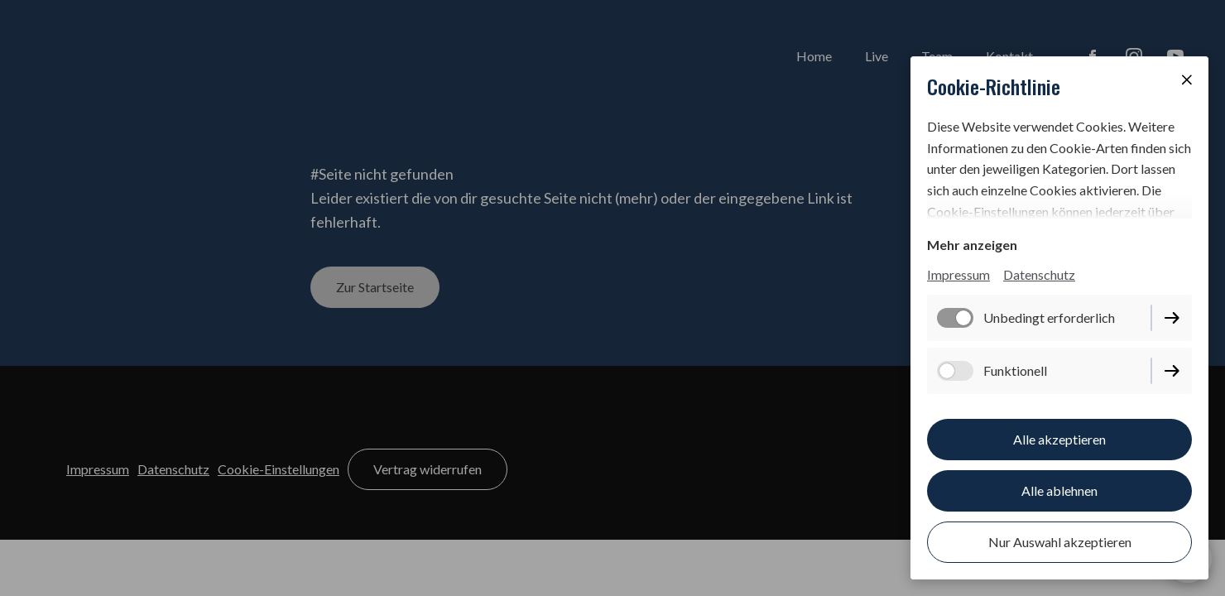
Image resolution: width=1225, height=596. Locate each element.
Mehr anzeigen (972, 244)
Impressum (958, 274)
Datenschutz (1039, 274)
